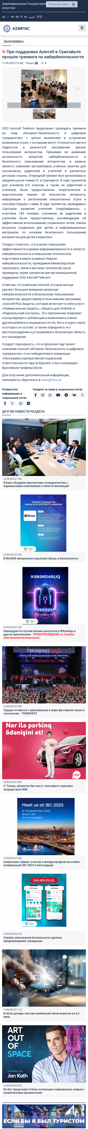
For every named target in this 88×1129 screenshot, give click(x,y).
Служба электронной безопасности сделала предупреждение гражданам (32, 939)
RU (8, 16)
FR (21, 16)
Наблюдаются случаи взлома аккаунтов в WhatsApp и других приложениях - (39, 634)
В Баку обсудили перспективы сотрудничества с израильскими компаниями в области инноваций (36, 484)
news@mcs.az (51, 380)
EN (12, 16)
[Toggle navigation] (81, 27)
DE (17, 16)
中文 (39, 16)
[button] (44, 88)
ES (25, 16)
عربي (32, 16)
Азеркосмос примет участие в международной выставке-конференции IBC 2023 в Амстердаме (41, 863)
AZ (3, 16)
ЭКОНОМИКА (14, 41)
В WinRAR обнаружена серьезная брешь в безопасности (40, 558)
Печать (32, 63)
